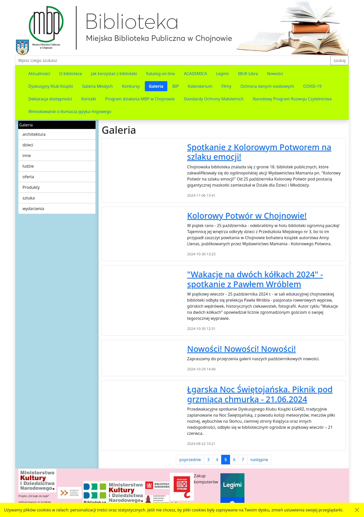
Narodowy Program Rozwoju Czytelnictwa (292, 99)
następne (259, 459)
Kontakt (88, 99)
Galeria (156, 86)
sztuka (28, 198)
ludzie (28, 166)
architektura (34, 134)
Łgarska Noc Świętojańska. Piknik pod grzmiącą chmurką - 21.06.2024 (259, 394)
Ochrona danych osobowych (267, 86)
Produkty (31, 187)
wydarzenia (33, 208)
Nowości (275, 73)
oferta (28, 176)
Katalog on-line (160, 73)
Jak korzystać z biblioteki (114, 73)
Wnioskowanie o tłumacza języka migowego (69, 111)
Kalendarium (200, 86)
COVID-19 (312, 86)
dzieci (27, 145)
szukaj (340, 60)
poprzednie (190, 459)
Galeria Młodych (97, 86)
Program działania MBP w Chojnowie (140, 99)
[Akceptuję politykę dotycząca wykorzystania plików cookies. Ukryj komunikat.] (357, 510)
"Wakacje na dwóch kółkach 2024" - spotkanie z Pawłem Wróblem (255, 279)
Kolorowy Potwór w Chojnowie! (247, 215)
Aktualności (39, 73)
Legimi (222, 73)
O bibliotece (70, 73)
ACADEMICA (195, 73)
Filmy (226, 86)
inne (26, 155)
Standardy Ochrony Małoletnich (214, 99)
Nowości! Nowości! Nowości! (241, 348)
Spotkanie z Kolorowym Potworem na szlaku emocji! (259, 152)
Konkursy (131, 86)
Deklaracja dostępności (50, 99)
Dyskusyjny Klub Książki (50, 86)
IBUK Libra (248, 73)
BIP (175, 86)
